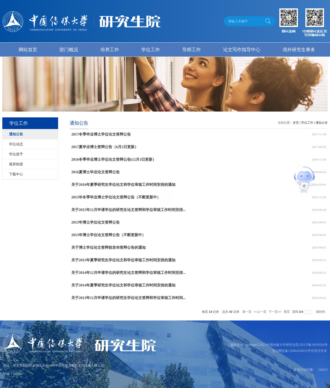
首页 (296, 122)
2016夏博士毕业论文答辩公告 (95, 172)
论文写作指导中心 (241, 49)
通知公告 (322, 122)
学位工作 (150, 49)
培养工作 (109, 49)
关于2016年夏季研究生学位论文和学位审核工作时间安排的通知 (123, 185)
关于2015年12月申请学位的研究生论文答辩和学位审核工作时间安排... (128, 210)
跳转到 (321, 311)
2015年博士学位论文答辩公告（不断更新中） (108, 235)
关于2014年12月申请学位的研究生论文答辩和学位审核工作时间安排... (128, 273)
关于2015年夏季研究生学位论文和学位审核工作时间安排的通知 (123, 260)
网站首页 (28, 49)
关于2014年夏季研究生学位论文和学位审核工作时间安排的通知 (123, 285)
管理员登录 (319, 351)
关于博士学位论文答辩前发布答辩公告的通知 (108, 247)
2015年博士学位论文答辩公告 (95, 222)
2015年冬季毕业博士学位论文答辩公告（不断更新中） (116, 197)
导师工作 (191, 49)
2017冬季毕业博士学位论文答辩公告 (101, 134)
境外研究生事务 (299, 49)
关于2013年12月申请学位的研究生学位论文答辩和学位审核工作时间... (128, 298)
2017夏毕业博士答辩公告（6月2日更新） (104, 147)
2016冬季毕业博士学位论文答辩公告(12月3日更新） (113, 159)
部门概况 (68, 49)
